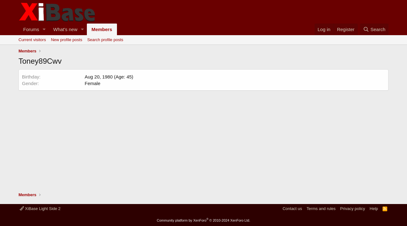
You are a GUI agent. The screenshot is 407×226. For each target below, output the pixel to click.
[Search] (374, 29)
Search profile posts (105, 39)
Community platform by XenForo (203, 220)
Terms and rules (321, 208)
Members (102, 29)
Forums (31, 29)
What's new (65, 29)
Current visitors (32, 39)
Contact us (292, 208)
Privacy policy (352, 208)
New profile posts (66, 39)
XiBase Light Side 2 (40, 208)
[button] (44, 29)
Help (374, 208)
